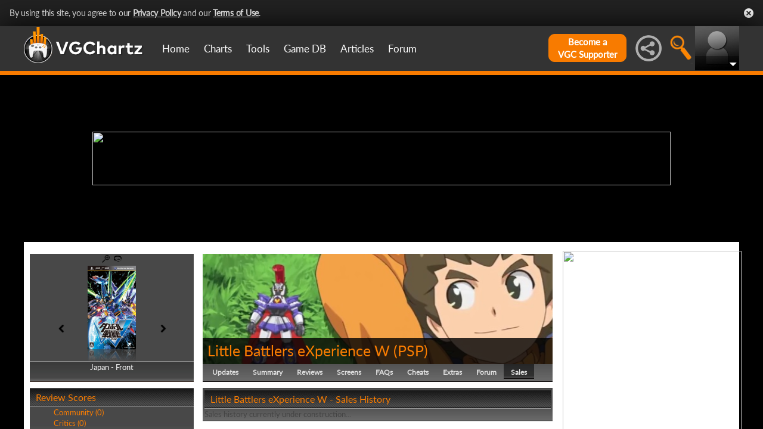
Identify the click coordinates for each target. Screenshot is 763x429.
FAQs (384, 372)
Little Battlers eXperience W (298, 350)
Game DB (305, 48)
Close (748, 13)
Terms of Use (236, 13)
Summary (268, 372)
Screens (349, 372)
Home (176, 48)
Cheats (418, 372)
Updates (225, 372)
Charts (218, 48)
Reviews (309, 372)
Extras (452, 372)
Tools (257, 48)
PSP (411, 350)
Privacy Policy (157, 13)
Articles (357, 48)
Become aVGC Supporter (587, 48)
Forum (402, 48)
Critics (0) (70, 423)
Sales (519, 372)
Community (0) (79, 412)
